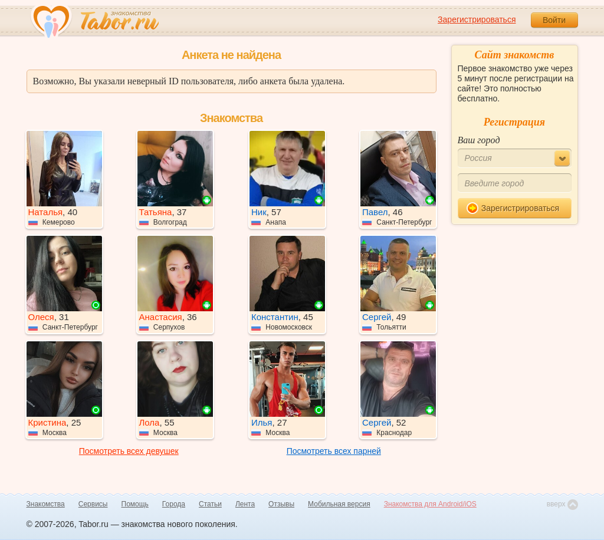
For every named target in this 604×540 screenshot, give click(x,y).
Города (173, 504)
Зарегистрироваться (477, 19)
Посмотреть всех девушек (129, 451)
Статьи (210, 504)
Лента (245, 504)
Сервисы (93, 504)
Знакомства (46, 504)
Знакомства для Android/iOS (430, 504)
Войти (554, 20)
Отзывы (281, 504)
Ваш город (479, 140)
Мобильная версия (339, 504)
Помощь (135, 504)
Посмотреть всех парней (334, 451)
